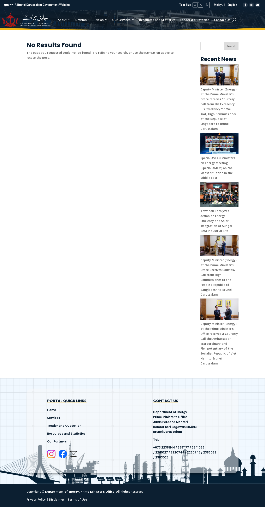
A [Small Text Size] (193, 5)
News (99, 20)
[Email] (257, 4)
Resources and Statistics (157, 20)
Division (81, 20)
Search (231, 46)
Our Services (121, 20)
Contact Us (222, 20)
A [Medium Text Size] (199, 4)
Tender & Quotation (195, 20)
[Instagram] (251, 4)
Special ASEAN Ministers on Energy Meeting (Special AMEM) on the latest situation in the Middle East (217, 167)
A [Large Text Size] (206, 4)
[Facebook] (245, 4)
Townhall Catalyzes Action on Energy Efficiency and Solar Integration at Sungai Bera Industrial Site (216, 220)
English (232, 4)
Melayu (218, 4)
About (62, 20)
